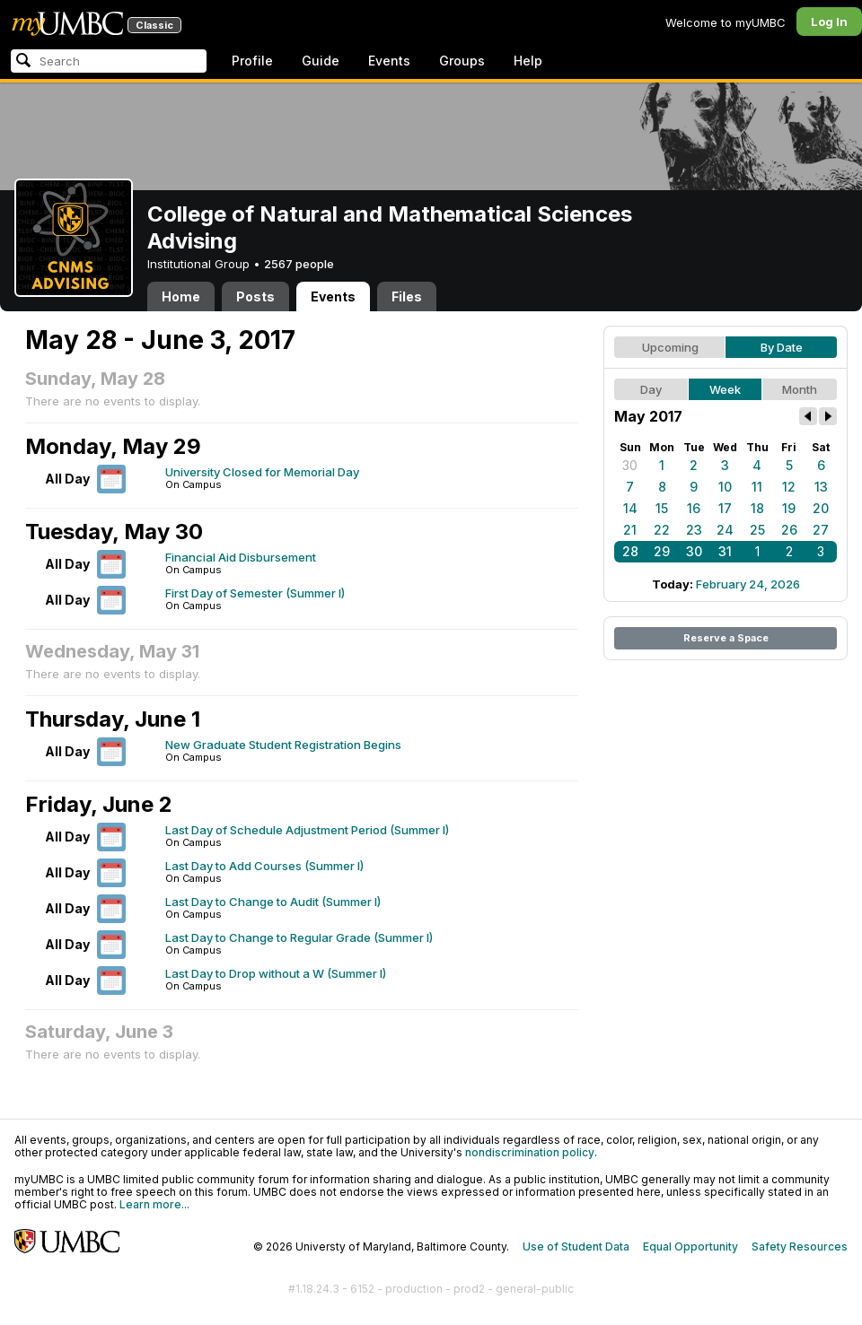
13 (821, 486)
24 (725, 529)
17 (725, 508)
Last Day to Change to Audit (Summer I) (273, 901)
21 (630, 529)
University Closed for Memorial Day (262, 472)
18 (757, 508)
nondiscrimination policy (529, 1152)
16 (693, 508)
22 (662, 529)
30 (630, 465)
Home (181, 296)
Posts (255, 296)
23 (694, 529)
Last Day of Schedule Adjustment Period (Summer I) (307, 830)
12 (789, 486)
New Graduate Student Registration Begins (283, 744)
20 (821, 508)
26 (789, 529)
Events (389, 60)
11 (757, 486)
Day (651, 389)
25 (757, 529)
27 (821, 529)
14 (630, 508)
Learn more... (154, 1204)
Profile (252, 60)
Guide (320, 60)
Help (528, 60)
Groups (462, 60)
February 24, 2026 (748, 584)
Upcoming (670, 347)
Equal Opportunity (690, 1246)
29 (662, 551)
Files (406, 296)
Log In (829, 21)
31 (725, 551)
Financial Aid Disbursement (240, 557)
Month (799, 389)
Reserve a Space (726, 638)
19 (789, 508)
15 (661, 508)
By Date (782, 347)
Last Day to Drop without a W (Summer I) (275, 973)
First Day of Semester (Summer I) (255, 593)
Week (725, 389)
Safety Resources (800, 1246)
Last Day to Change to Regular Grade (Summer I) (299, 937)
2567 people (299, 264)
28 (630, 551)
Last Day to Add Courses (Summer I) (264, 866)
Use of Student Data (576, 1246)
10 (725, 486)
